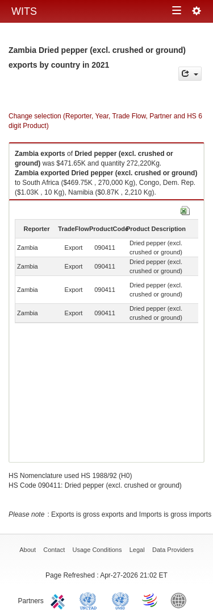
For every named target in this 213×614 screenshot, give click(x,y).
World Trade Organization (150, 599)
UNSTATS (120, 599)
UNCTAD (90, 599)
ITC (59, 599)
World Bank (181, 599)
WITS (24, 11)
